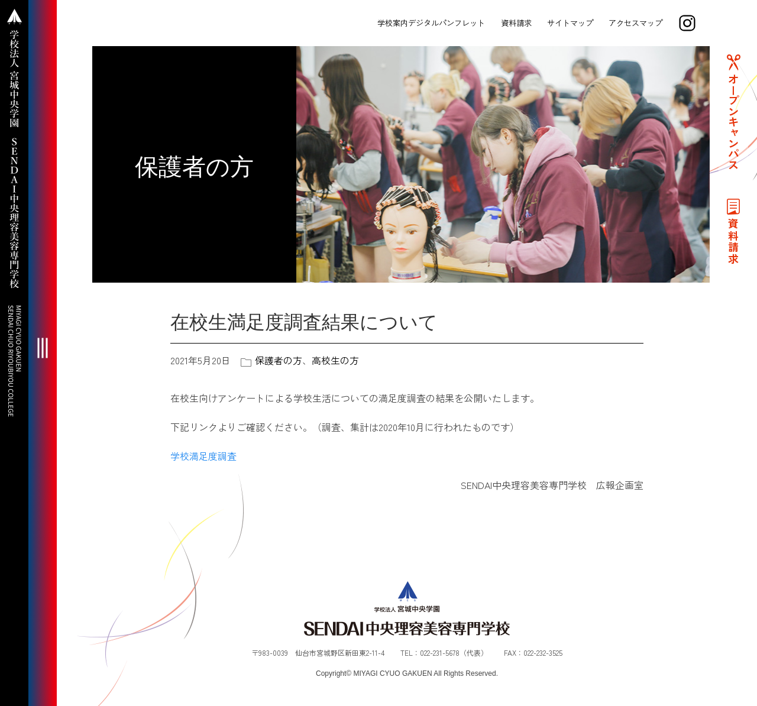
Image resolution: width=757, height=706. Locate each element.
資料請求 (516, 22)
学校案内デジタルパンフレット (431, 22)
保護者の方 (278, 360)
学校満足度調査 (203, 456)
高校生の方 (335, 360)
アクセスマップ (635, 22)
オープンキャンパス (733, 122)
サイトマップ (570, 22)
